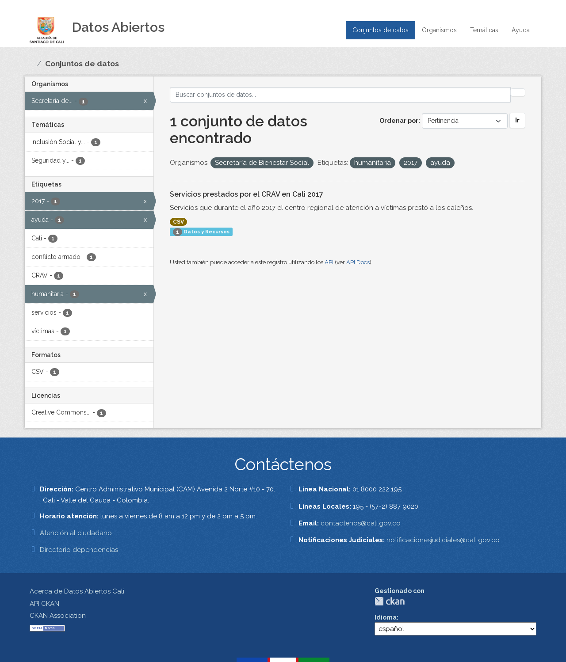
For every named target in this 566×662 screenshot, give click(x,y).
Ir (517, 120)
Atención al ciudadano (76, 533)
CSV (178, 222)
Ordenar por (398, 120)
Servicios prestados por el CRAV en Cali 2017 (246, 194)
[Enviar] (517, 92)
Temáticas (484, 30)
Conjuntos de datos (380, 30)
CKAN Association (58, 616)
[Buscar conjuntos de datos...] (340, 95)
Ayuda (521, 30)
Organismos (439, 30)
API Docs (358, 262)
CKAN (390, 601)
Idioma (386, 617)
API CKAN (44, 604)
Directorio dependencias (79, 550)
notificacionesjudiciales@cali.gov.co (443, 540)
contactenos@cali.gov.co (361, 523)
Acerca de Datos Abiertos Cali (77, 591)
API (329, 262)
